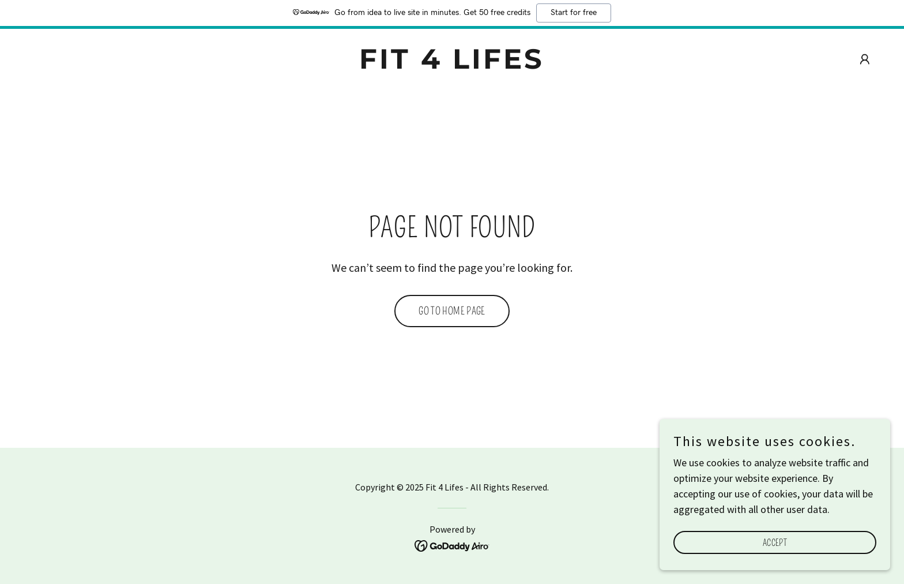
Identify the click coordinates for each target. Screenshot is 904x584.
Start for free (574, 13)
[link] (452, 65)
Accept (775, 542)
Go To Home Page (452, 311)
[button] (864, 59)
